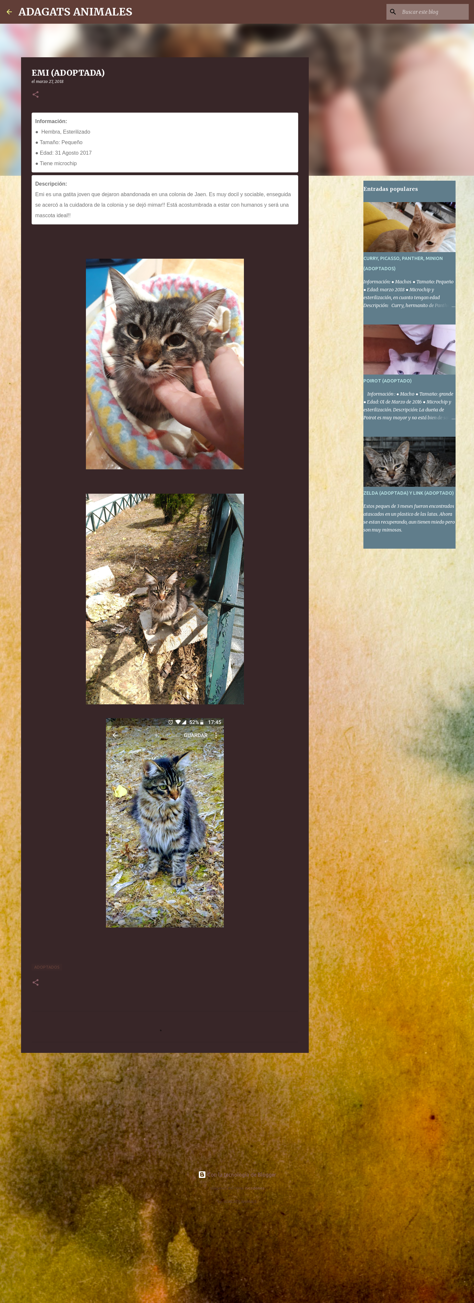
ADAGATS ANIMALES (75, 11)
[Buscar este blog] (434, 12)
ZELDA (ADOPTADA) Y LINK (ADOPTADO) (408, 493)
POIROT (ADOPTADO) (387, 380)
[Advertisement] (164, 1109)
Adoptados (47, 967)
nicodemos (254, 1188)
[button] (36, 95)
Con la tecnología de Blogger (237, 1175)
